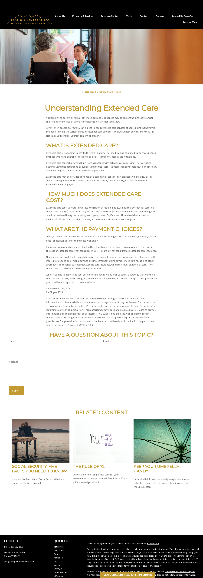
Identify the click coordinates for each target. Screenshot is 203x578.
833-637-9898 (17, 537)
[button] (60, 7)
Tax (55, 552)
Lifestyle (58, 559)
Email (106, 331)
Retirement (59, 537)
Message (13, 352)
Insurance (58, 548)
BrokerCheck (153, 534)
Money (57, 555)
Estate (57, 544)
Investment (59, 541)
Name (12, 331)
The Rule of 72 (89, 457)
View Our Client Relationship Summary (128, 574)
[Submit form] (16, 381)
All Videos (58, 566)
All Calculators (60, 570)
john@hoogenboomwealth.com (19, 552)
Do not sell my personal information (178, 565)
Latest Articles (60, 562)
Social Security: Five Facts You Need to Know (39, 459)
